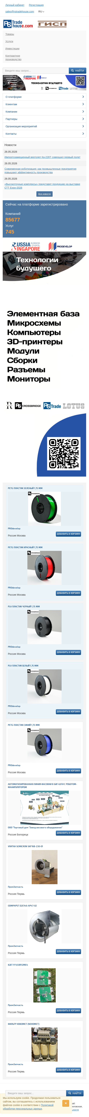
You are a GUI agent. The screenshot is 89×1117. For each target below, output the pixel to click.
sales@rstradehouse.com (19, 11)
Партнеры (45, 119)
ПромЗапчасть (15, 887)
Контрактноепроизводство (13, 57)
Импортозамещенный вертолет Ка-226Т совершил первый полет (42, 157)
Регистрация (36, 5)
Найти (77, 70)
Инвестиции (12, 48)
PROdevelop (14, 528)
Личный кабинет (14, 5)
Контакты (45, 133)
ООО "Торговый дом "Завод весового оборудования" (35, 827)
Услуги (9, 41)
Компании (45, 111)
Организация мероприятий (45, 126)
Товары (9, 34)
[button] (9, 82)
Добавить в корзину (68, 534)
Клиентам (45, 104)
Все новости (44, 194)
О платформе (45, 96)
